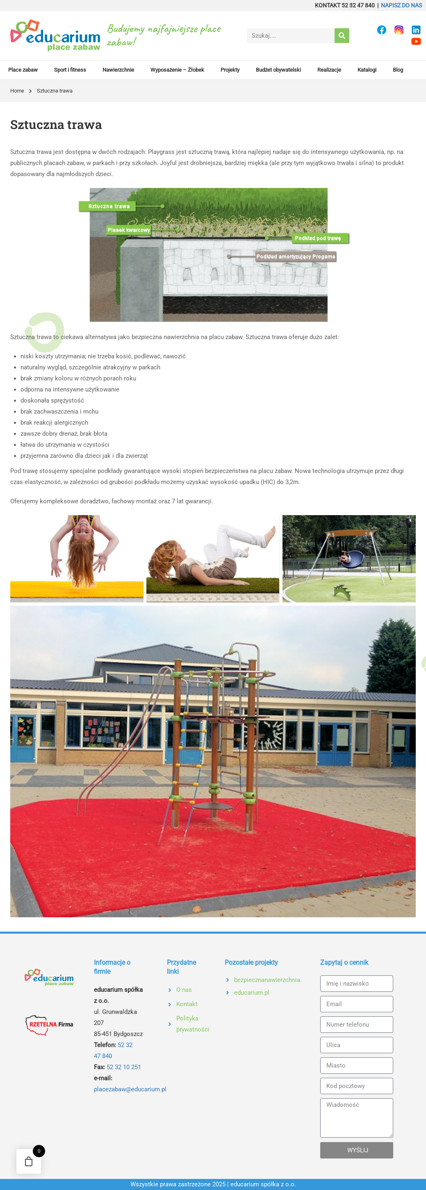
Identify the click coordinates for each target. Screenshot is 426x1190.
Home (17, 91)
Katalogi (367, 70)
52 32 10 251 (124, 1067)
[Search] (342, 35)
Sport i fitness (70, 70)
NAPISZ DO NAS (401, 5)
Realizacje (329, 70)
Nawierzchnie (118, 70)
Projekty (230, 70)
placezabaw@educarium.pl (130, 1089)
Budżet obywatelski (278, 70)
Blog (398, 70)
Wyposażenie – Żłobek (177, 70)
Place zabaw (23, 70)
